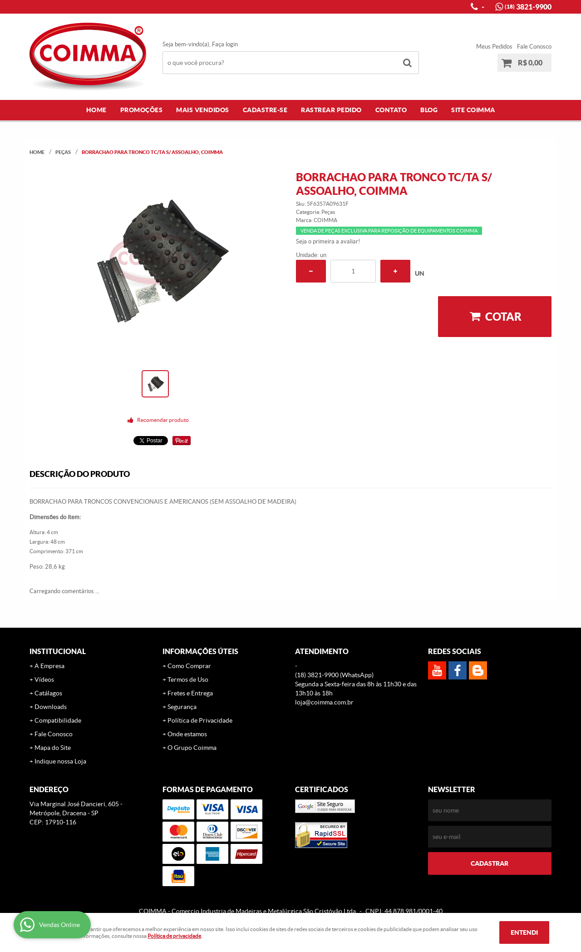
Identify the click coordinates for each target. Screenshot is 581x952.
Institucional (58, 651)
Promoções (141, 110)
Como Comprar (189, 665)
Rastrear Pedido (331, 110)
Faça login (225, 44)
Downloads (50, 706)
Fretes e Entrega (190, 693)
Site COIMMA (473, 110)
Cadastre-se (265, 110)
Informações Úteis (200, 651)
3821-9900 (528, 7)
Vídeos (44, 679)
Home (96, 110)
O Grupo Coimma (192, 747)
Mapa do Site (52, 747)
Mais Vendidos (202, 110)
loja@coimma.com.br (324, 702)
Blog (429, 110)
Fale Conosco (534, 46)
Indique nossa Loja (60, 761)
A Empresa (49, 665)
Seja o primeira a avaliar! (328, 241)
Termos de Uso (187, 679)
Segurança (182, 706)
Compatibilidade (57, 720)
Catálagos (48, 693)
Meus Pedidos (494, 46)
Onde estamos (187, 734)
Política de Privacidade (199, 720)
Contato (391, 110)
